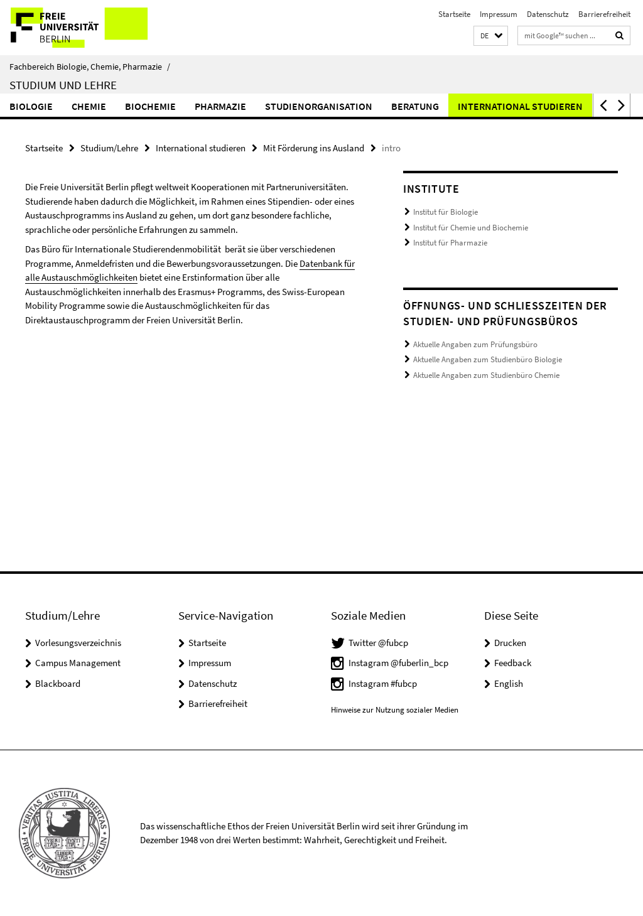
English (508, 683)
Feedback (512, 663)
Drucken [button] (510, 643)
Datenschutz (548, 14)
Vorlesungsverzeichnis (78, 643)
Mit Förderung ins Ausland (313, 148)
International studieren (520, 106)
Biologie (31, 106)
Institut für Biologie (445, 212)
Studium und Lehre (63, 84)
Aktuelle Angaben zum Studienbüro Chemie (486, 375)
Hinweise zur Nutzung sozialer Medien (394, 709)
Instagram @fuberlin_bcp (398, 663)
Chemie (89, 106)
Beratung (415, 106)
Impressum (498, 14)
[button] (490, 36)
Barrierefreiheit (604, 14)
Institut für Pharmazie (450, 242)
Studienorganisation (318, 106)
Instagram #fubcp (383, 683)
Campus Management (78, 663)
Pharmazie (220, 106)
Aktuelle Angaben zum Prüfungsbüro (475, 344)
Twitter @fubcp (378, 643)
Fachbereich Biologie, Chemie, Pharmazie (89, 66)
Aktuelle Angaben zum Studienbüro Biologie (487, 359)
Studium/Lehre (109, 148)
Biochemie (150, 106)
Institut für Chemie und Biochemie (470, 227)
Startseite (454, 14)
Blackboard (57, 683)
